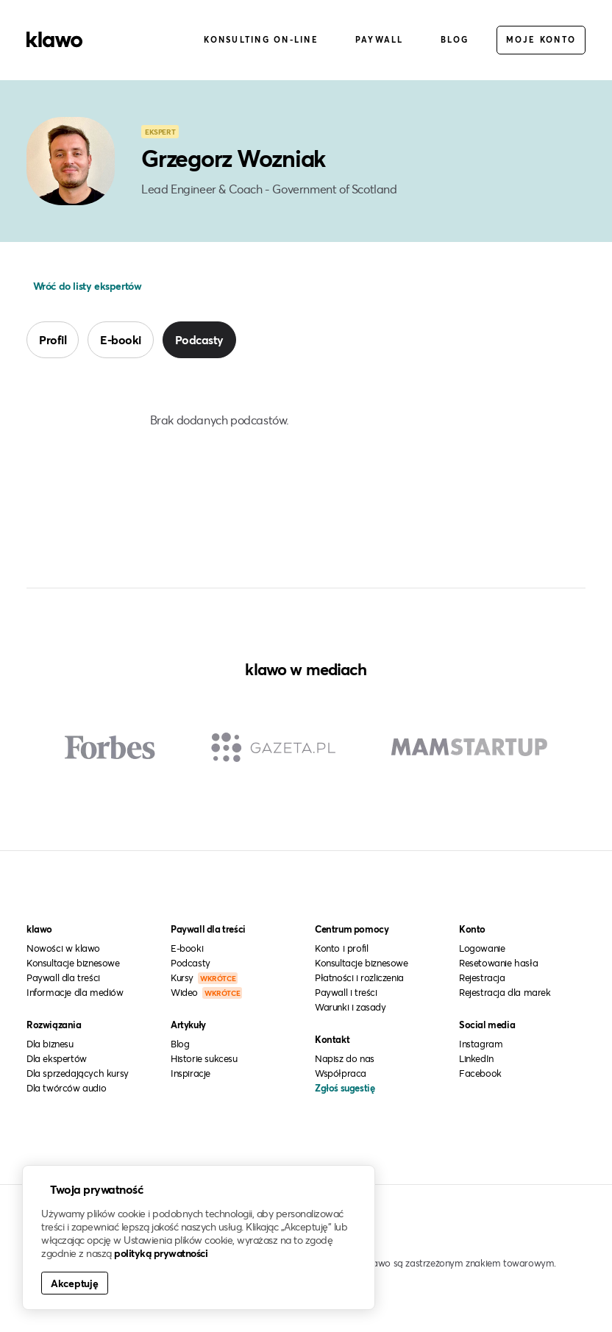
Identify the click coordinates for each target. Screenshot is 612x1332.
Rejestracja (482, 977)
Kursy (204, 977)
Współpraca (340, 1073)
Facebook (480, 1073)
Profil (52, 339)
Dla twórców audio (66, 1087)
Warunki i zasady (350, 1007)
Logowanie (482, 948)
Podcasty (199, 339)
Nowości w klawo (63, 948)
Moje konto (541, 39)
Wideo (206, 992)
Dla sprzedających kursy (77, 1073)
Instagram (480, 1043)
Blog (455, 39)
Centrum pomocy (351, 929)
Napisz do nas (344, 1058)
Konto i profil (341, 948)
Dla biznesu (50, 1043)
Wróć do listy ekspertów (85, 286)
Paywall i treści (346, 992)
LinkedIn (476, 1058)
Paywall (379, 39)
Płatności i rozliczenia (359, 977)
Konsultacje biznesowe (73, 962)
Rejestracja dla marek (505, 992)
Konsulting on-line (261, 39)
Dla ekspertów (56, 1058)
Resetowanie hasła (498, 962)
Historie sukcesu (204, 1058)
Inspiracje (190, 1073)
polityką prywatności (160, 1253)
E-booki (120, 339)
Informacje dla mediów (75, 992)
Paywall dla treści (63, 977)
